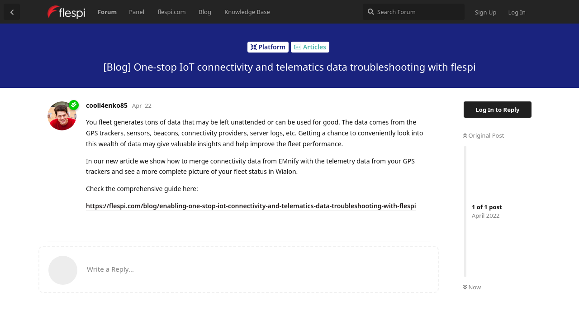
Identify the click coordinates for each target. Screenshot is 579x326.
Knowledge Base (247, 12)
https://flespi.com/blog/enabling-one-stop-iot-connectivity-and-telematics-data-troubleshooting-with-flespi (251, 205)
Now (472, 287)
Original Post (483, 135)
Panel (136, 12)
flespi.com (171, 12)
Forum (107, 12)
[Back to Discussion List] (12, 12)
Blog (205, 12)
